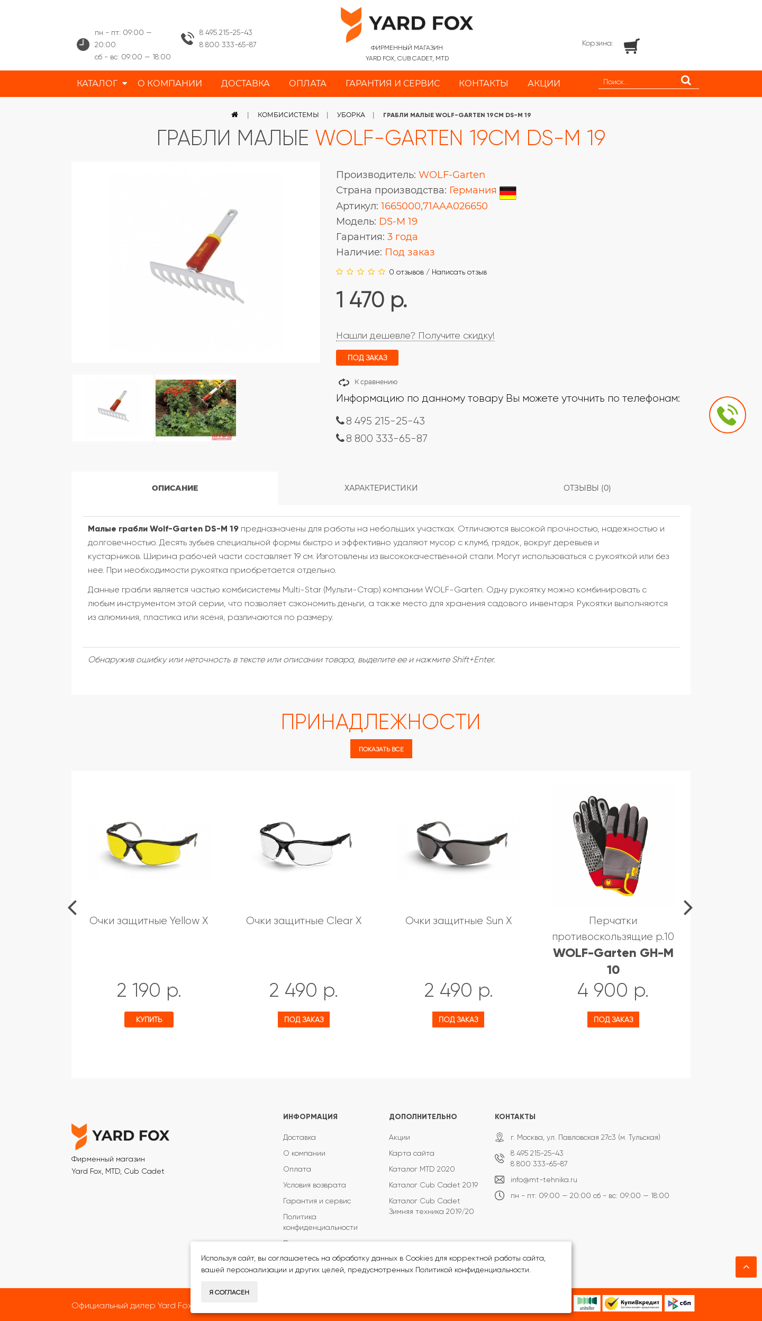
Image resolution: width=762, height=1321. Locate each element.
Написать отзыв (459, 272)
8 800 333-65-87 (228, 44)
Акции (399, 1137)
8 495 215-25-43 (225, 32)
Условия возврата (314, 1185)
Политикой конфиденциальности (472, 1269)
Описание (175, 488)
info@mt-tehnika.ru (544, 1179)
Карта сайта (411, 1153)
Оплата (297, 1169)
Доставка (299, 1137)
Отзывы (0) (587, 488)
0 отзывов (406, 272)
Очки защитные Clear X (303, 921)
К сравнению (376, 382)
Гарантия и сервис (317, 1200)
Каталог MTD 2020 (422, 1169)
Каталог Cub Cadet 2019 (433, 1185)
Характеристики (381, 488)
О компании (304, 1153)
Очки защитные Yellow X (148, 921)
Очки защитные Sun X (458, 921)
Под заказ (303, 1019)
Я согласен (229, 1292)
